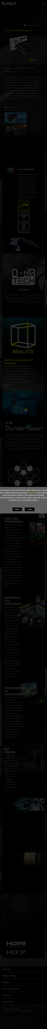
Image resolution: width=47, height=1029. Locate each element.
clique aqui (32, 493)
